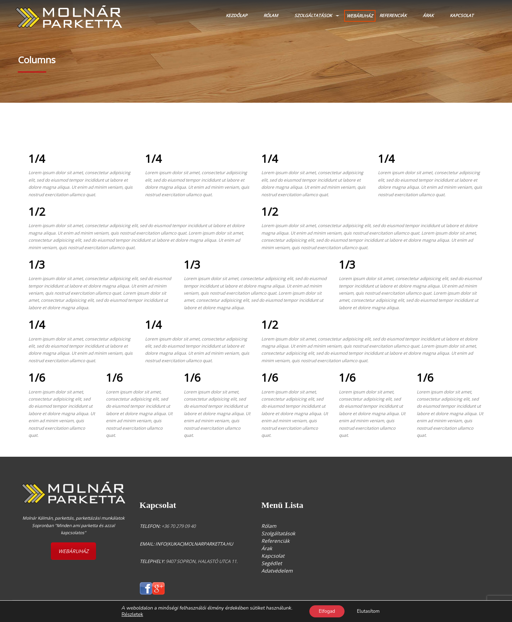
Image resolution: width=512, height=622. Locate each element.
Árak (428, 15)
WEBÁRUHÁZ (360, 16)
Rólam (270, 15)
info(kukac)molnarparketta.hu (194, 544)
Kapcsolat (462, 15)
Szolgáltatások (313, 15)
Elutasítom (370, 610)
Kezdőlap (236, 15)
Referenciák (392, 15)
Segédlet (271, 563)
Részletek (129, 614)
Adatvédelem (277, 570)
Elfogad (325, 610)
